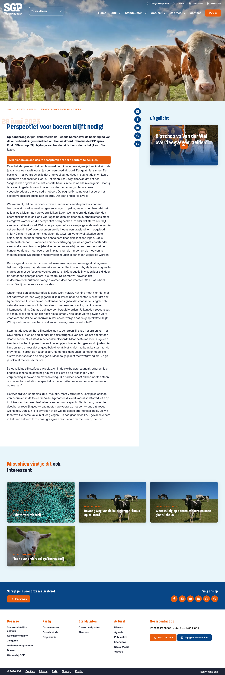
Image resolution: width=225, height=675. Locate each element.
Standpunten (136, 13)
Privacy (43, 671)
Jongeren (14, 640)
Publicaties (122, 637)
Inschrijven (18, 599)
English (79, 671)
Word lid (213, 13)
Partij (115, 13)
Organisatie (51, 637)
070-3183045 (163, 637)
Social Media (123, 646)
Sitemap (66, 671)
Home (102, 13)
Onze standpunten (91, 627)
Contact (195, 13)
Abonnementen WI (19, 635)
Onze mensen (52, 627)
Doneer (12, 650)
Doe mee (178, 13)
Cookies (30, 671)
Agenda (120, 632)
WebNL (209, 671)
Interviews (122, 642)
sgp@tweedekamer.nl (194, 637)
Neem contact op (164, 621)
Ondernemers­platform (21, 645)
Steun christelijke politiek (22, 629)
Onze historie (52, 632)
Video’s (120, 651)
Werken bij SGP (17, 655)
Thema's (85, 632)
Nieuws (33, 109)
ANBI (54, 671)
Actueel (158, 13)
